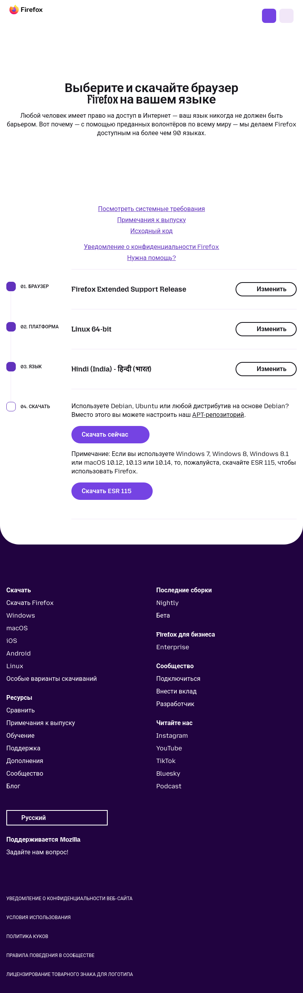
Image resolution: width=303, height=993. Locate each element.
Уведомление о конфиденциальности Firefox (151, 247)
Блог (13, 786)
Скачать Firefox (269, 16)
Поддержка (23, 748)
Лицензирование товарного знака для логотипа (69, 974)
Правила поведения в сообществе (50, 955)
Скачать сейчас (110, 434)
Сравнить (20, 710)
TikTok (166, 761)
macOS (17, 628)
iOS (11, 640)
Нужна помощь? (151, 258)
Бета (163, 615)
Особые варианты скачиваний (51, 678)
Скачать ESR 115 (112, 491)
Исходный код (151, 231)
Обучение (20, 735)
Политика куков (27, 936)
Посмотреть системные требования (151, 209)
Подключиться (178, 678)
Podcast (168, 786)
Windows (20, 615)
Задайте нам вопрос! (37, 852)
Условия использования (38, 917)
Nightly (167, 603)
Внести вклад (176, 691)
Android (18, 653)
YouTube (169, 748)
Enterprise (172, 647)
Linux (14, 666)
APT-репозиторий (218, 414)
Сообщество (24, 773)
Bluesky (168, 773)
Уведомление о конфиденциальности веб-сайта (69, 898)
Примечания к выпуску (151, 220)
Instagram (172, 735)
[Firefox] (33, 16)
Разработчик (175, 704)
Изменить (266, 289)
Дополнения (24, 761)
